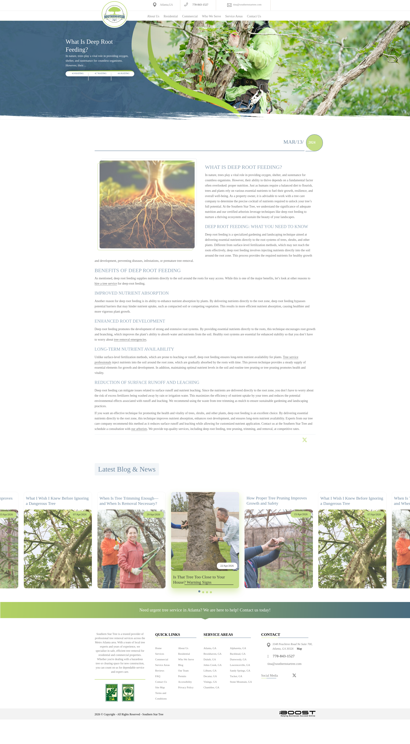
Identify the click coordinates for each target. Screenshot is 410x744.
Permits (182, 676)
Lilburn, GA (210, 670)
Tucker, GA (236, 676)
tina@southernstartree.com (247, 4)
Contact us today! (255, 610)
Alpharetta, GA (238, 648)
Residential (171, 16)
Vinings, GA (210, 681)
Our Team (183, 670)
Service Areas (234, 16)
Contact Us (254, 16)
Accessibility (185, 681)
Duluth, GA (210, 659)
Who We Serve (211, 16)
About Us (153, 16)
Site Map (160, 687)
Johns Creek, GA (213, 665)
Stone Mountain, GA (241, 681)
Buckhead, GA (238, 653)
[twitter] (294, 675)
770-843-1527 (200, 4)
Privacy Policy (186, 687)
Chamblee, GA (211, 687)
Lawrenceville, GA (240, 665)
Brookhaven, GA (212, 653)
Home (158, 648)
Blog (180, 665)
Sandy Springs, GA (240, 670)
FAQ (157, 676)
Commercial (190, 16)
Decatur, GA (210, 676)
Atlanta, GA (210, 648)
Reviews (159, 670)
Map (299, 648)
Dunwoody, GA (238, 659)
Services (159, 653)
